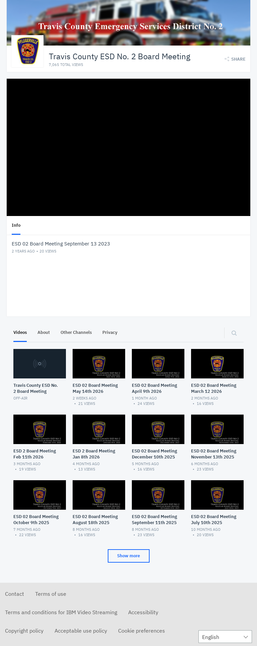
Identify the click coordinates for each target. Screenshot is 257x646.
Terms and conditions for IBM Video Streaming (61, 612)
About (43, 332)
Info (16, 225)
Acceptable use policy (81, 630)
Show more (128, 556)
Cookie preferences (141, 630)
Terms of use (50, 593)
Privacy (109, 332)
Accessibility (143, 612)
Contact (14, 593)
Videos (20, 332)
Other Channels (76, 332)
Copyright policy (24, 630)
